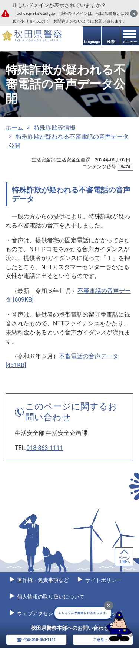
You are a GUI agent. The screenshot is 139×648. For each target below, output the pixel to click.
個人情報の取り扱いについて (50, 597)
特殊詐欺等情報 (54, 127)
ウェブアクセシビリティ (45, 613)
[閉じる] (134, 13)
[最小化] (108, 605)
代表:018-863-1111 (39, 640)
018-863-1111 (44, 447)
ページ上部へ (124, 560)
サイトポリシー (102, 580)
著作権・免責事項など (42, 580)
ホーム (14, 127)
